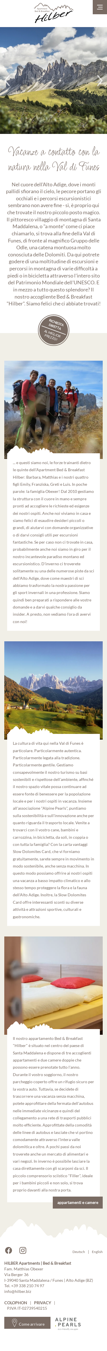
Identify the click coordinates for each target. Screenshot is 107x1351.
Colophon (15, 1302)
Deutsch (78, 1252)
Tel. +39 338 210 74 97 (24, 1285)
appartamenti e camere (77, 1202)
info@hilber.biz (17, 1291)
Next (100, 80)
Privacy (42, 1302)
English (97, 1252)
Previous (7, 80)
